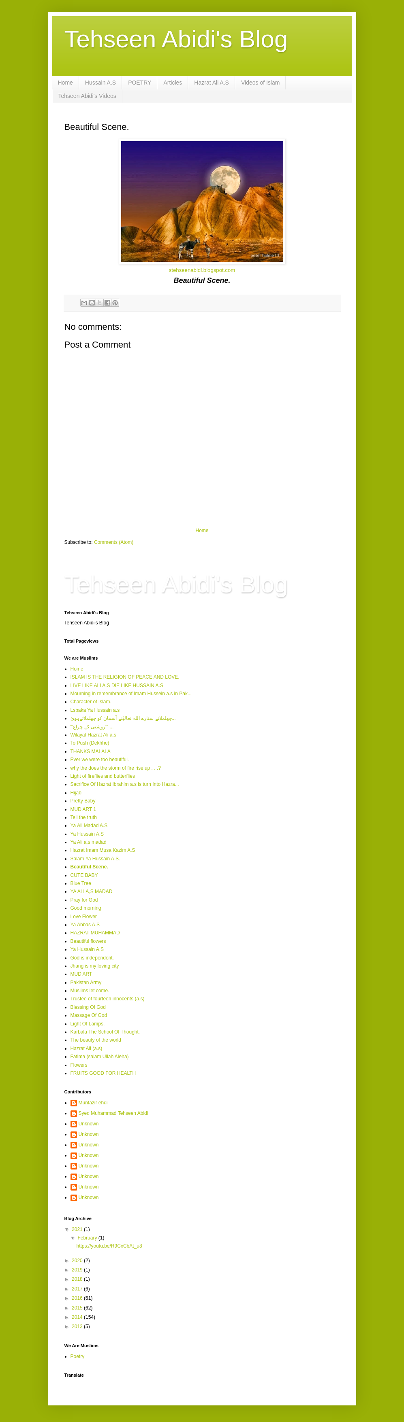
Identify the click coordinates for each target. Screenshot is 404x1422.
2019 (78, 1270)
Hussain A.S (100, 82)
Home (65, 82)
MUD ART (81, 974)
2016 (78, 1298)
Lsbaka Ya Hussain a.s (95, 710)
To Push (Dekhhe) (90, 743)
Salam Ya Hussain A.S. (95, 859)
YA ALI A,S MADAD (92, 891)
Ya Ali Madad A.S (89, 825)
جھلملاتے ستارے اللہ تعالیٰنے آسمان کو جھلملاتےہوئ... (123, 718)
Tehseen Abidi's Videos (87, 96)
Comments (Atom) (113, 542)
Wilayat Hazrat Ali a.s (93, 735)
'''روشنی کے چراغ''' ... (92, 727)
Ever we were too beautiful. (100, 759)
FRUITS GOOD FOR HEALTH (103, 1073)
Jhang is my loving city (95, 966)
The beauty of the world (96, 1040)
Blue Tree (81, 883)
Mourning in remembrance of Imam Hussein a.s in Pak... (131, 693)
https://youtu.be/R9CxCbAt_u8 (109, 1246)
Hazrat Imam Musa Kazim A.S (103, 850)
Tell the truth (84, 817)
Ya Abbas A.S (85, 924)
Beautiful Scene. (89, 867)
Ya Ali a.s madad (89, 842)
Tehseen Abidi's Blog (176, 39)
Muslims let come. (90, 990)
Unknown (89, 1124)
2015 (78, 1308)
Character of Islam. (91, 702)
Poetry (78, 1356)
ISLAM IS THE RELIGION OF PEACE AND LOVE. (125, 677)
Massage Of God (89, 1015)
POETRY (139, 82)
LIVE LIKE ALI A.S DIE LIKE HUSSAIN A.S (117, 685)
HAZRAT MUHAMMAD (95, 933)
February (87, 1238)
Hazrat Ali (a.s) (87, 1048)
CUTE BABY (84, 875)
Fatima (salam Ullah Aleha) (100, 1056)
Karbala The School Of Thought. (105, 1032)
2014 (78, 1317)
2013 (78, 1326)
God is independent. (92, 958)
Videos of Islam (260, 82)
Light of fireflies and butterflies (103, 776)
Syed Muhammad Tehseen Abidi (113, 1113)
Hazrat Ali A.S (211, 82)
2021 (78, 1229)
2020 (78, 1260)
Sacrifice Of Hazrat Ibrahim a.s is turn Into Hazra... (125, 784)
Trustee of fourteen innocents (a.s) (108, 999)
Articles (172, 82)
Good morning (86, 908)
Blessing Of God (88, 1007)
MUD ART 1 (83, 809)
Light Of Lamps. (88, 1024)
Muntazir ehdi (93, 1103)
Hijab (76, 793)
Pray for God (84, 900)
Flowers (79, 1065)
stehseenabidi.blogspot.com (202, 270)
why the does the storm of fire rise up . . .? (116, 768)
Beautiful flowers (88, 941)
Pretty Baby (83, 801)
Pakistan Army (86, 982)
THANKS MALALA (91, 751)
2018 (78, 1279)
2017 (78, 1289)
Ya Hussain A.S (87, 834)
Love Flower (84, 916)
